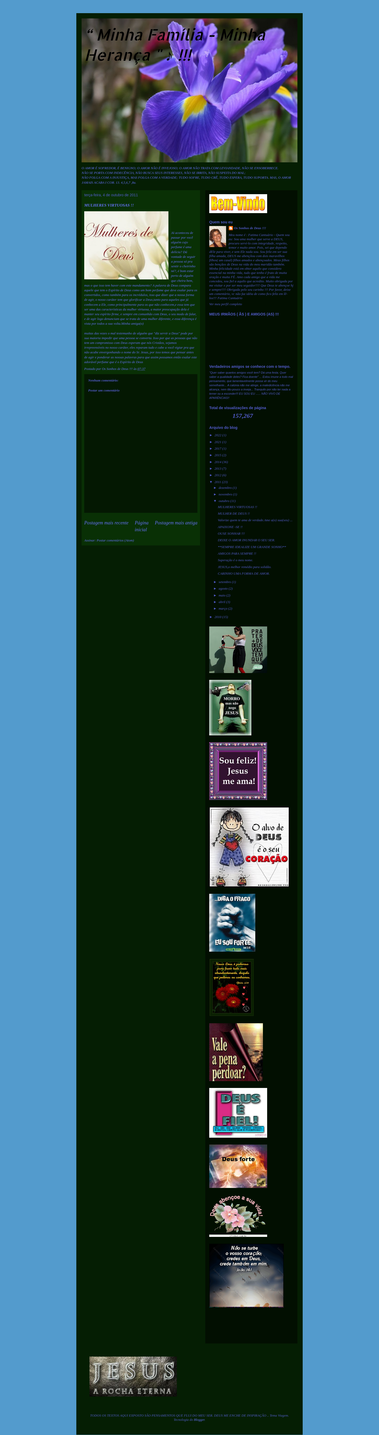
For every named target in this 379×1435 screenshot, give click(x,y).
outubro (224, 501)
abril (222, 602)
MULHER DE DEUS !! (234, 513)
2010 (218, 617)
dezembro (226, 488)
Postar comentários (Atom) (115, 540)
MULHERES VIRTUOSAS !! (237, 507)
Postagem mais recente (106, 522)
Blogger (199, 1420)
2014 (218, 462)
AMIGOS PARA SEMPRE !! (237, 553)
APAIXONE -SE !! (230, 527)
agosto (224, 588)
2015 (218, 455)
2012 (218, 475)
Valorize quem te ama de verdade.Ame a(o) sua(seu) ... (255, 520)
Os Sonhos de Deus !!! (250, 228)
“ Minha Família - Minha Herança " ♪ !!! (174, 44)
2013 (218, 468)
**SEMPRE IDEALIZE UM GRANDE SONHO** (252, 547)
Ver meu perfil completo (225, 304)
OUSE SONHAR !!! (231, 533)
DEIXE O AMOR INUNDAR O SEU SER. (246, 540)
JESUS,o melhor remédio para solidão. (244, 567)
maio (222, 595)
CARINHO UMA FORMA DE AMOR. (244, 573)
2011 (218, 482)
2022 (218, 435)
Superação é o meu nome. (235, 560)
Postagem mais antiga (176, 522)
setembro (225, 582)
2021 (218, 442)
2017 (218, 448)
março (223, 608)
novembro (226, 494)
